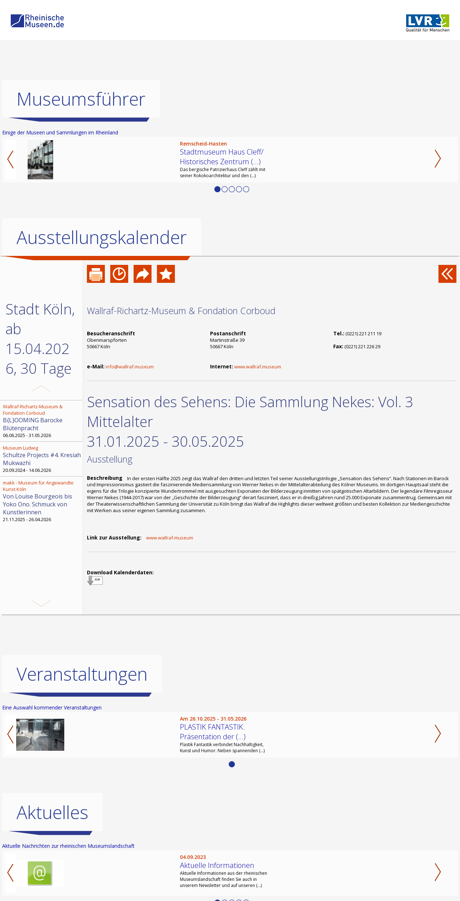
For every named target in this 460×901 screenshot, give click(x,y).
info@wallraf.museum (130, 366)
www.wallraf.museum (257, 366)
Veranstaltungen (82, 711)
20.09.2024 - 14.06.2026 (42, 459)
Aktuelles (52, 849)
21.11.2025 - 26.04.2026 (42, 501)
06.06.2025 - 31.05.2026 (42, 420)
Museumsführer (81, 99)
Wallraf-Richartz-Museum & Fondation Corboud (181, 310)
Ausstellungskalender (102, 237)
